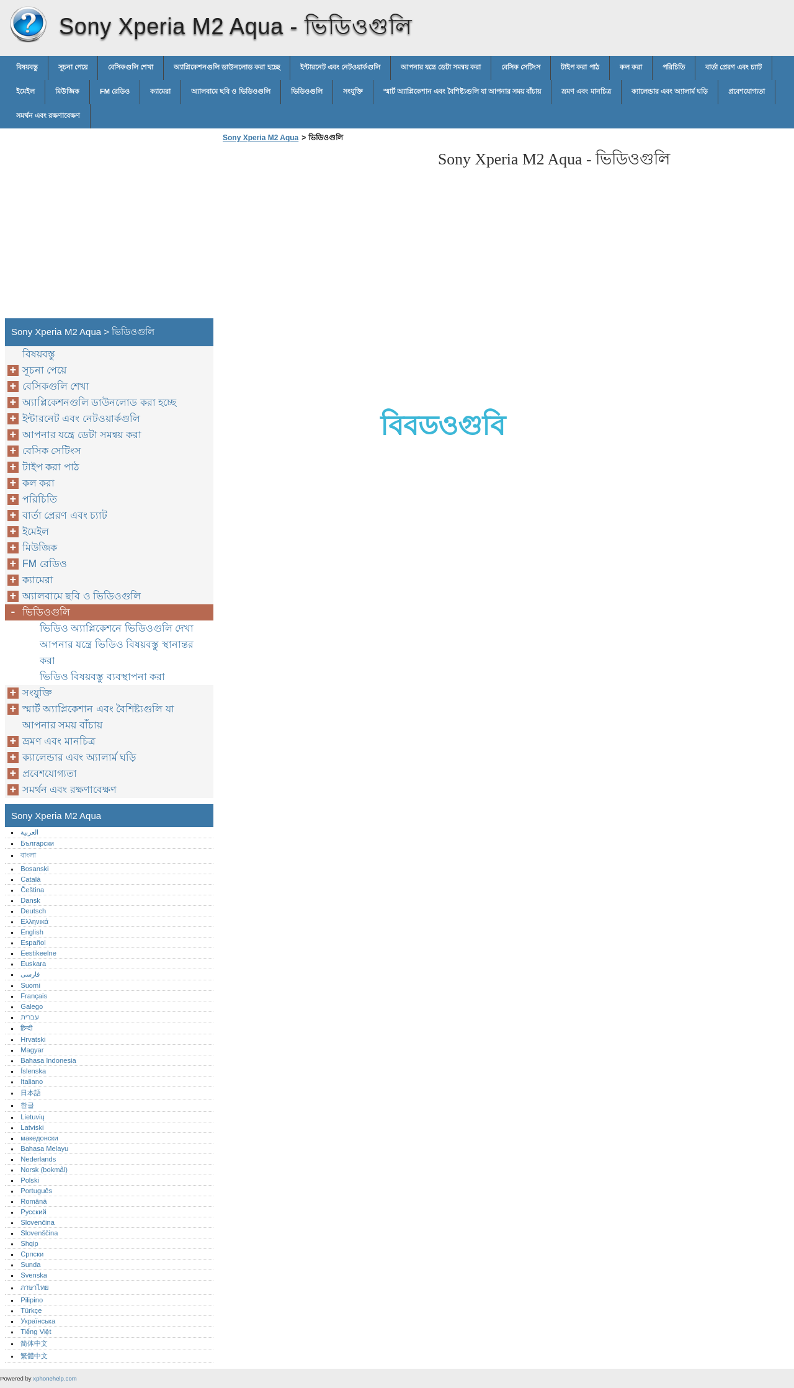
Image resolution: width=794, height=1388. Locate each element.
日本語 (30, 1092)
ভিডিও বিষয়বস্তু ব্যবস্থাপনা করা (102, 676)
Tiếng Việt (35, 1331)
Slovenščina (39, 1233)
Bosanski (34, 868)
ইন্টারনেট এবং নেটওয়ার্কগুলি (340, 67)
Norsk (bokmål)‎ (44, 1169)
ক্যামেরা (160, 91)
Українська (37, 1321)
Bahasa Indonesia (48, 1060)
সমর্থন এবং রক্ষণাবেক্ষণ (48, 115)
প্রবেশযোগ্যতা (746, 91)
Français (33, 996)
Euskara (33, 963)
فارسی (30, 974)
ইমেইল (25, 91)
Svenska (33, 1275)
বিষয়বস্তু (27, 67)
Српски (31, 1254)
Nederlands (38, 1159)
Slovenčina (37, 1222)
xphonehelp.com (54, 1378)
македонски (39, 1138)
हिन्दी (26, 1028)
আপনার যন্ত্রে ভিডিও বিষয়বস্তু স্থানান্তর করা (117, 652)
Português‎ (36, 1190)
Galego (31, 1006)
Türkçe (31, 1310)
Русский (33, 1212)
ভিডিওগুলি (307, 91)
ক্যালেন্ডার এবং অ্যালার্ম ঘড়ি (669, 91)
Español (32, 942)
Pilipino (31, 1300)
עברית (29, 1017)
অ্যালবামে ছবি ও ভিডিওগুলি (230, 91)
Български (37, 843)
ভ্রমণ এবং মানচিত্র (585, 91)
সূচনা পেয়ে (72, 67)
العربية (29, 832)
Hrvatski (32, 1039)
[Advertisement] (324, 234)
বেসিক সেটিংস (520, 67)
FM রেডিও (115, 91)
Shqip (29, 1243)
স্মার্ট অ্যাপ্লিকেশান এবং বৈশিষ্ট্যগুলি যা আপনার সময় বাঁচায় (462, 91)
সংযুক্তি (353, 91)
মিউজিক (67, 91)
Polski (29, 1180)
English (31, 932)
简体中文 (34, 1343)
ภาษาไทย (34, 1287)
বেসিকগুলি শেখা (130, 67)
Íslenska (33, 1071)
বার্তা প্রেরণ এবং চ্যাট (733, 67)
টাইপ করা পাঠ (580, 67)
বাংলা (28, 855)
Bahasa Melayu (44, 1148)
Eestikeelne (38, 953)
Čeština (32, 889)
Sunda (30, 1264)
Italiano (31, 1081)
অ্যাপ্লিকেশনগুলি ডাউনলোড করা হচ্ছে (226, 67)
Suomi (30, 985)
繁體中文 (34, 1355)
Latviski (31, 1127)
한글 (27, 1105)
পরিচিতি (673, 67)
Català (30, 879)
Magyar (31, 1050)
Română (33, 1201)
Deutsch (33, 911)
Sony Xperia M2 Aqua (28, 24)
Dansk (30, 900)
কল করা (631, 67)
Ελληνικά (34, 921)
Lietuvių (32, 1117)
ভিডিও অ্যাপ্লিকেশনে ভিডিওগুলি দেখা (117, 628)
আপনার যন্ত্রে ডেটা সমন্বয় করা (441, 67)
